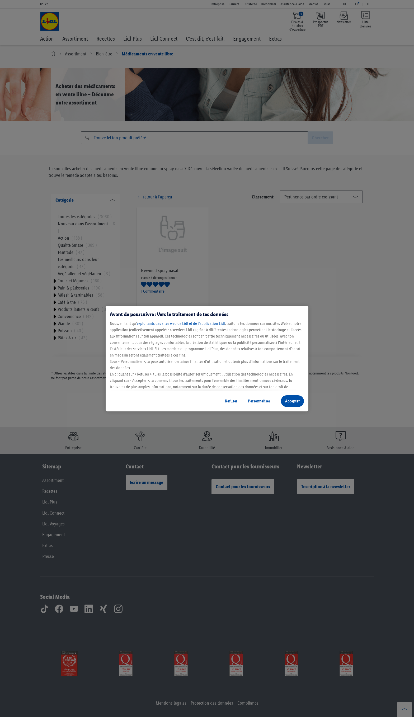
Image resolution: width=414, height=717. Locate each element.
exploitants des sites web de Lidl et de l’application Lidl (181, 323)
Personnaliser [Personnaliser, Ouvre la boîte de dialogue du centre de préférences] (259, 400)
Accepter (292, 400)
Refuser (231, 400)
